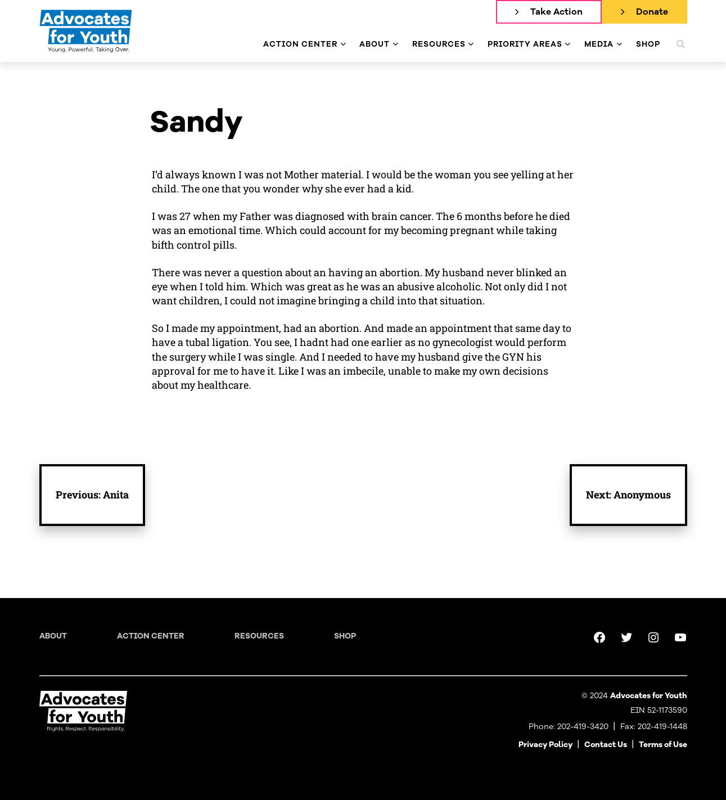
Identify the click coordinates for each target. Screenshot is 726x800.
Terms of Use (663, 744)
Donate (652, 12)
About (53, 636)
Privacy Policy (545, 744)
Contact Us (605, 744)
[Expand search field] (680, 44)
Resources (259, 636)
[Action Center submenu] (343, 44)
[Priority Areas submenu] (568, 44)
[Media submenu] (619, 44)
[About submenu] (396, 44)
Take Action (556, 12)
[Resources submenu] (471, 44)
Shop (345, 636)
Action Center (150, 636)
